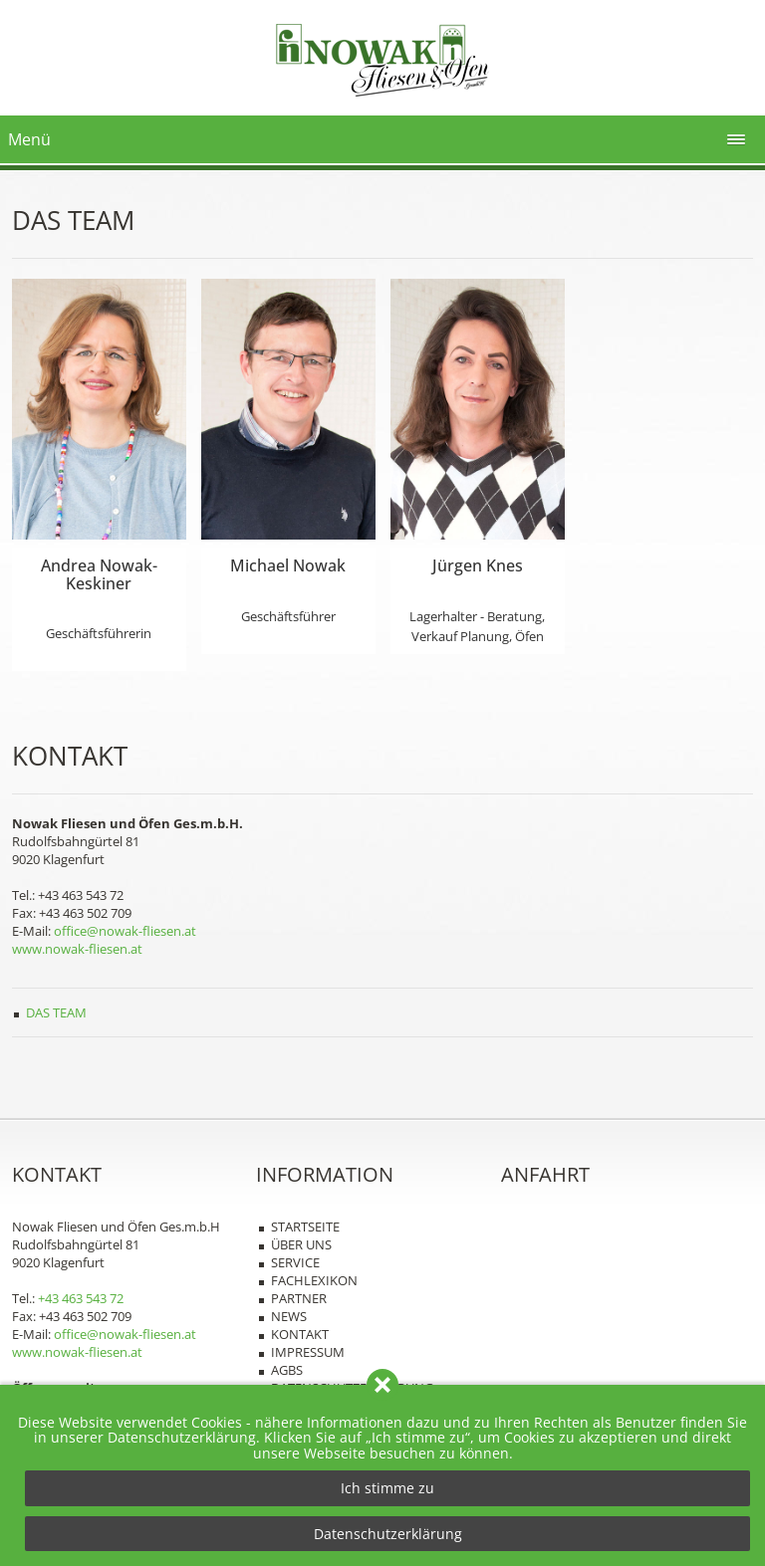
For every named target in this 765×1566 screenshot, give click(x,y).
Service (295, 1262)
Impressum (308, 1352)
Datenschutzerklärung (388, 1533)
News (289, 1316)
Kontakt (300, 1334)
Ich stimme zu (387, 1487)
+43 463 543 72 (81, 1298)
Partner (299, 1298)
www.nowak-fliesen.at (77, 949)
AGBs (287, 1370)
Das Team (56, 1012)
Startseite (305, 1226)
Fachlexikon (314, 1280)
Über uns (301, 1244)
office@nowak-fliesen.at (125, 931)
